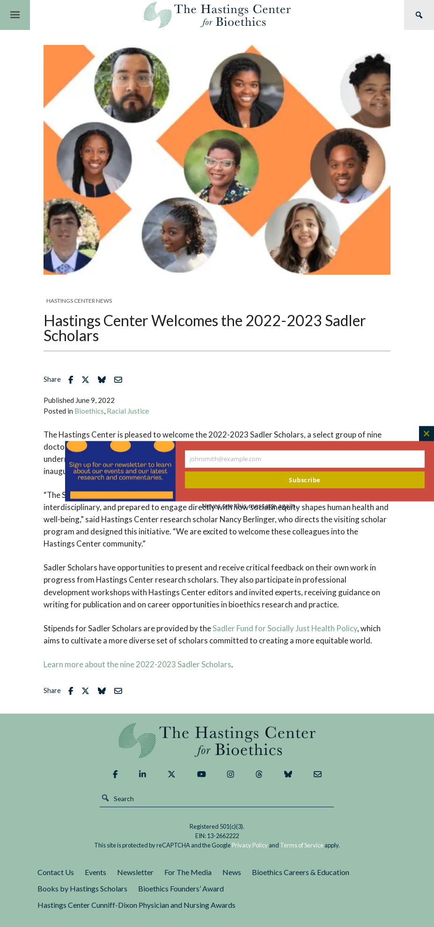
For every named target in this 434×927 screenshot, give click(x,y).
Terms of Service (302, 845)
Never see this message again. (249, 505)
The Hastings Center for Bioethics (217, 15)
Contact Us (55, 872)
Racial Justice (128, 411)
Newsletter (135, 872)
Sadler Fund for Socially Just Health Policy (285, 628)
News (231, 872)
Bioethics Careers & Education (300, 872)
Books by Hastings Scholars (82, 888)
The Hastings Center (216, 740)
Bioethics (89, 411)
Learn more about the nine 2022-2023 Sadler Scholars (137, 664)
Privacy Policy (250, 845)
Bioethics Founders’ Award (181, 888)
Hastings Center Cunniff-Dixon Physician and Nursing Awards (136, 904)
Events (95, 872)
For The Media (188, 872)
